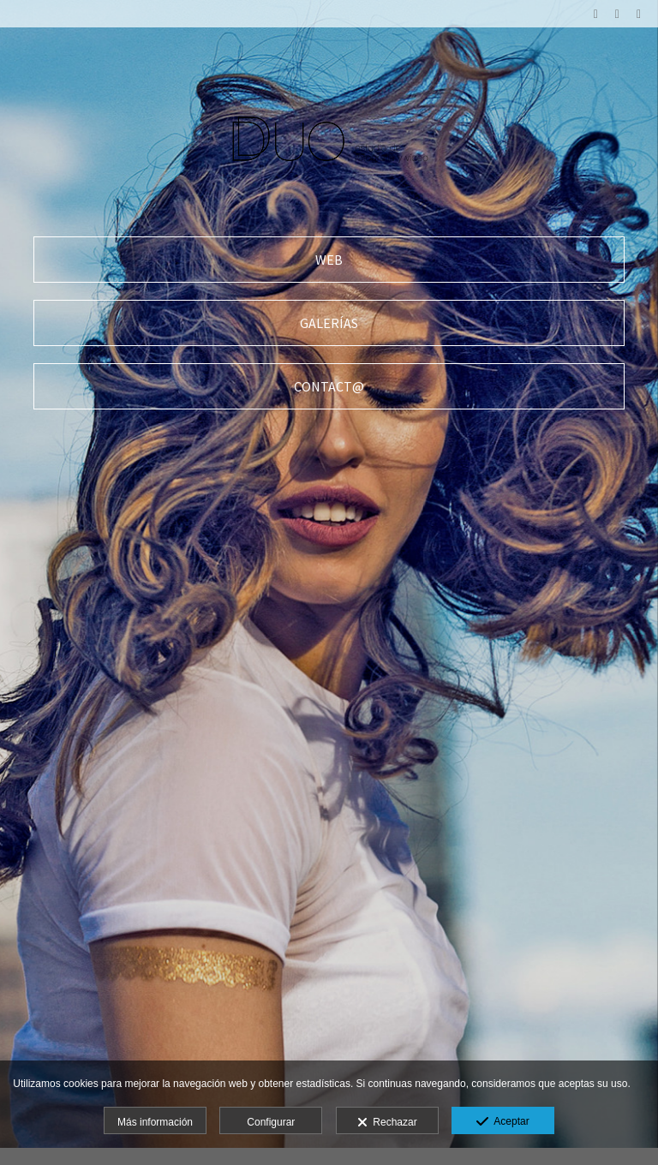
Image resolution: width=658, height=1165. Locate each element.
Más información (155, 1122)
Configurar (271, 1122)
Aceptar (502, 1122)
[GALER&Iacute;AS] (329, 323)
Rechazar (387, 1123)
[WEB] (329, 259)
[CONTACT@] (329, 386)
